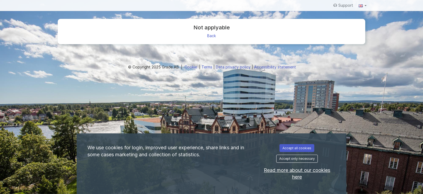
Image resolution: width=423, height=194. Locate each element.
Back (211, 35)
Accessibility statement (275, 67)
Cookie (191, 67)
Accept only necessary (297, 159)
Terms (207, 67)
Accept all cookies (296, 148)
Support (343, 5)
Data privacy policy (234, 67)
